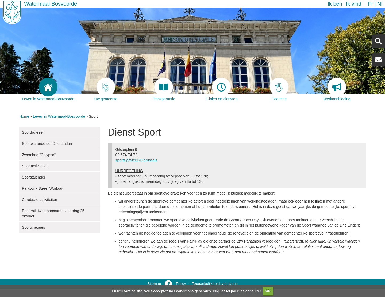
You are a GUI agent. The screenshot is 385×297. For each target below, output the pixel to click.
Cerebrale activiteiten (39, 199)
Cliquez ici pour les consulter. (237, 291)
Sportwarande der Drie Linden (47, 143)
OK (268, 291)
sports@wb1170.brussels (136, 160)
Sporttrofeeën (33, 132)
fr (370, 4)
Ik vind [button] (353, 4)
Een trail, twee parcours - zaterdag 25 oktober (53, 213)
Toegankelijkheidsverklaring (215, 284)
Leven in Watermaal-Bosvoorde (59, 116)
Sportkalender (33, 177)
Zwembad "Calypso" (39, 155)
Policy (181, 284)
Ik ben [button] (335, 4)
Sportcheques (33, 227)
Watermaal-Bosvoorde (50, 4)
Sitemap (154, 284)
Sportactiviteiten (35, 166)
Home (24, 116)
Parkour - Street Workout (42, 188)
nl (379, 4)
